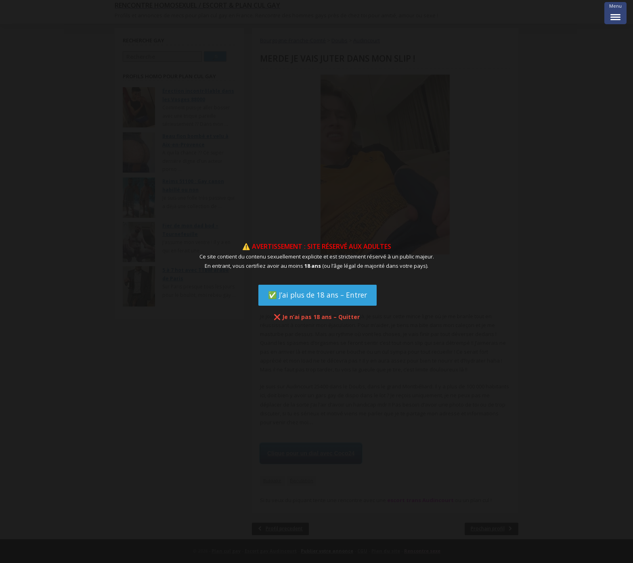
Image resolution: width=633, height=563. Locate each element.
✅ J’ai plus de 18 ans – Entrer (317, 295)
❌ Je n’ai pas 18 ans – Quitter (317, 317)
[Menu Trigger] (615, 13)
